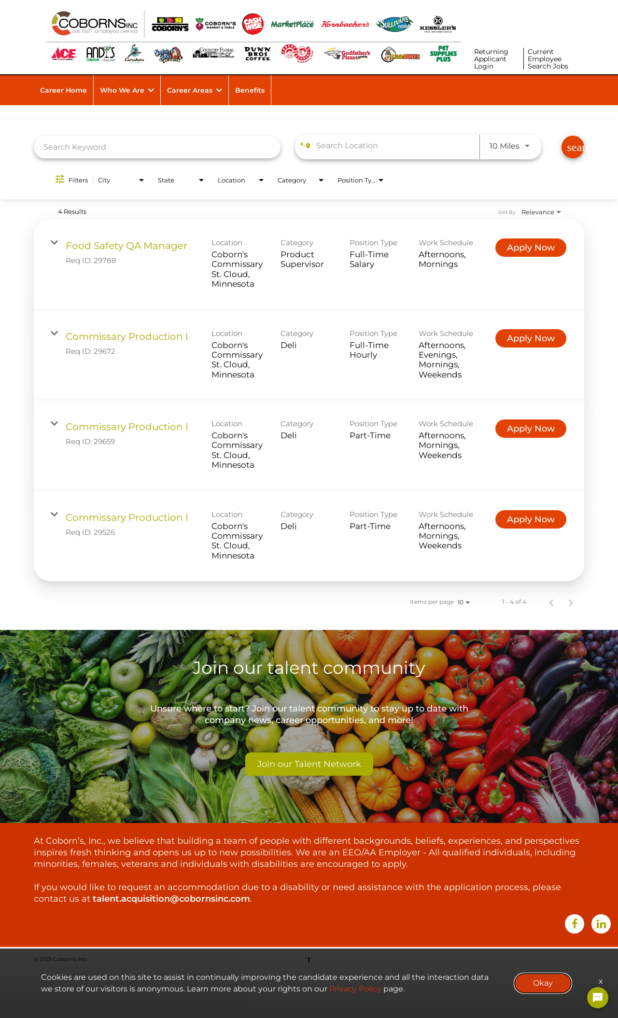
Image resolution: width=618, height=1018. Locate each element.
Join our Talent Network (309, 764)
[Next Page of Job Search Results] (570, 602)
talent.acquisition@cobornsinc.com (171, 898)
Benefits (250, 90)
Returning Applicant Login (491, 58)
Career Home (63, 90)
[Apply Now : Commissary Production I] (530, 338)
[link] (309, 264)
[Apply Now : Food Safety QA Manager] (530, 247)
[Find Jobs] (573, 147)
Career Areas (189, 90)
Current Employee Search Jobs (548, 58)
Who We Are (122, 90)
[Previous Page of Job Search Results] (551, 602)
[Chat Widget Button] (597, 997)
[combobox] (157, 147)
